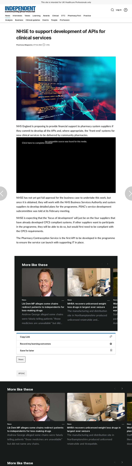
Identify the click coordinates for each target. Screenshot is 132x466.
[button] (107, 264)
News (24, 300)
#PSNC (21, 373)
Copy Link (66, 336)
